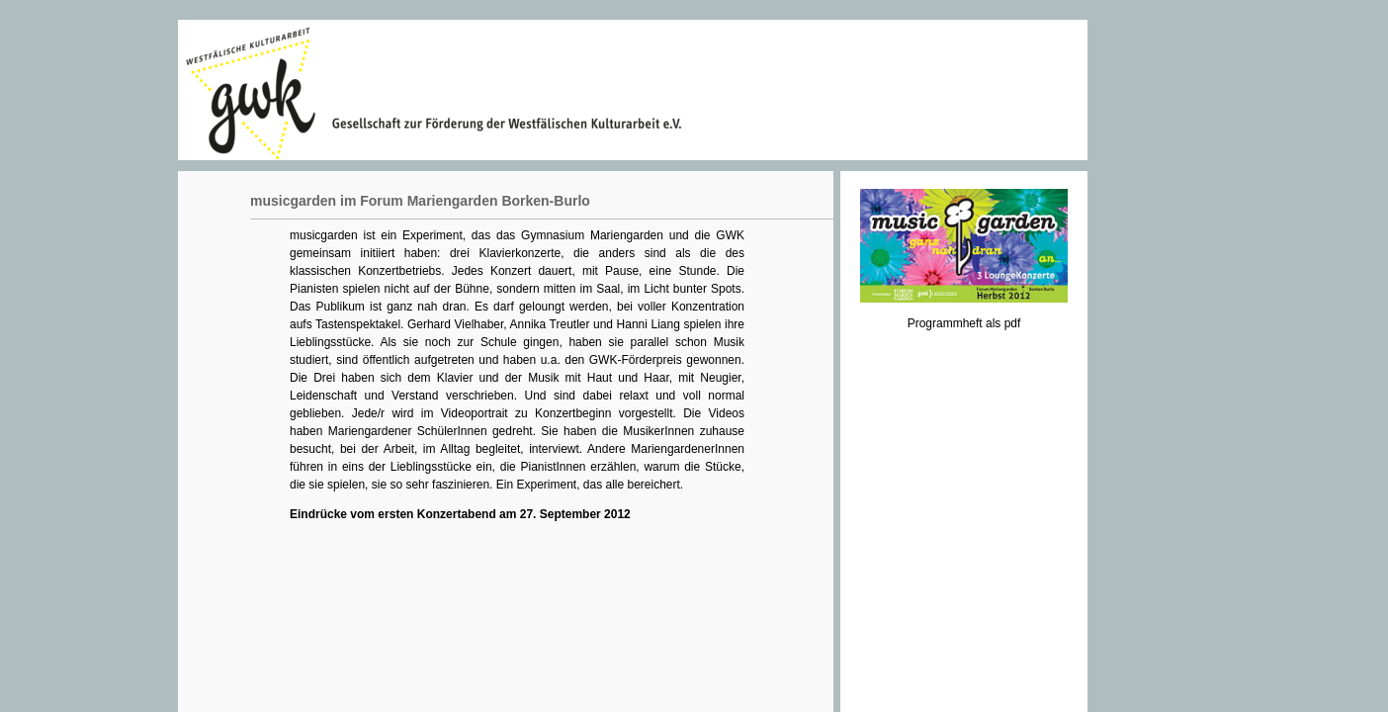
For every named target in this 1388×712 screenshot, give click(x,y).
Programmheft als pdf (964, 323)
